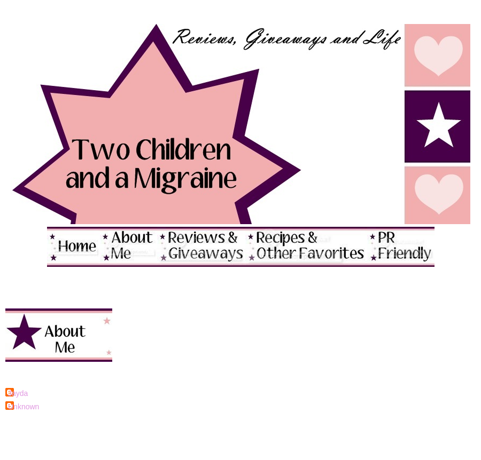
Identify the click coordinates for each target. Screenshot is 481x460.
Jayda (18, 393)
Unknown (23, 406)
